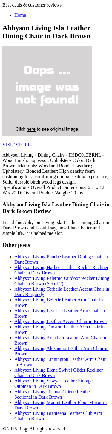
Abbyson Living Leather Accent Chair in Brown (60, 321)
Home (20, 15)
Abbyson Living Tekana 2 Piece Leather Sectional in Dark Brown (52, 394)
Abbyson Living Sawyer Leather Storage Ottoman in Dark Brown (53, 383)
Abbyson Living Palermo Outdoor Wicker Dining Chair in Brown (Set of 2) (61, 281)
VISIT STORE (16, 144)
